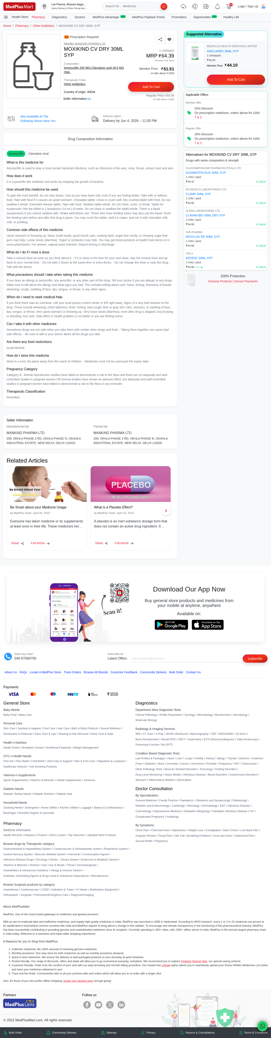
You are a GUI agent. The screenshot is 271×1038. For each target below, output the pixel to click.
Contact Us (193, 672)
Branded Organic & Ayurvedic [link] (36, 813)
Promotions (179, 17)
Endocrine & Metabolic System (99, 859)
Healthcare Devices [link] (15, 766)
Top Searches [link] (76, 835)
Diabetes (150, 763)
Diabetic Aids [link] (64, 794)
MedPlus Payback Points (148, 17)
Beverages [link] (9, 813)
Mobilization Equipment (104, 889)
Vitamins (244, 758)
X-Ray (159, 734)
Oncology (41, 859)
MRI (138, 734)
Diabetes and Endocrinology (152, 805)
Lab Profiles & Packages (150, 758)
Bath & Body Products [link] (85, 728)
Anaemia (257, 758)
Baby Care (25, 714)
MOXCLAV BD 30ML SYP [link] (203, 236)
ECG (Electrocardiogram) (219, 739)
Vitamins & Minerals (15, 865)
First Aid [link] (8, 761)
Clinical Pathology (146, 714)
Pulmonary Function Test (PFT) (154, 744)
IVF (252, 811)
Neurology (193, 805)
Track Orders (72, 672)
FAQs (23, 672)
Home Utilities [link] (49, 807)
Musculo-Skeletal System (50, 854)
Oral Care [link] (49, 728)
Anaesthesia (10, 889)
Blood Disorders (217, 774)
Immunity (172, 763)
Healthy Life (231, 17)
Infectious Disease (194, 774)
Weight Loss (195, 830)
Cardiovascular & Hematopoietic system (78, 849)
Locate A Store (45, 672)
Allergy (221, 758)
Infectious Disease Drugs (18, 859)
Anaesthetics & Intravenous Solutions (25, 870)
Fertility (199, 758)
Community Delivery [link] (64, 1032)
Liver (180, 758)
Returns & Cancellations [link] (200, 1032)
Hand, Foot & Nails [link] (102, 734)
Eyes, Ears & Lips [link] (45, 734)
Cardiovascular (30, 889)
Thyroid (231, 758)
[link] (19, 6)
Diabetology (239, 800)
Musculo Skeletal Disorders (181, 769)
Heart (170, 758)
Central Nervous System (18, 854)
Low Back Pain (249, 830)
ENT (222, 805)
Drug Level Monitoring (149, 774)
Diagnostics (60, 17)
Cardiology (178, 805)
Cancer (184, 763)
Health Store (15, 17)
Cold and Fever (160, 830)
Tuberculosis (249, 763)
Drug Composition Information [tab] (90, 139)
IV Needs (81, 889)
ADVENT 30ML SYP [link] (199, 258)
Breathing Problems (199, 835)
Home (7, 25)
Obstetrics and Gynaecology (213, 800)
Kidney (210, 758)
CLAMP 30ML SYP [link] (198, 194)
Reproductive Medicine (167, 811)
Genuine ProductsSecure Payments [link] (233, 281)
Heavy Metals (173, 774)
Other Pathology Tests (149, 769)
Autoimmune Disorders (243, 774)
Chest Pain (142, 830)
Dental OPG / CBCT (173, 739)
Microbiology (205, 714)
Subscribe (254, 658)
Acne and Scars (222, 835)
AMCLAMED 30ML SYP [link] (223, 51)
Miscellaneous (99, 876)
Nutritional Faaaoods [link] (58, 747)
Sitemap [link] (111, 1032)
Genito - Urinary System (64, 859)
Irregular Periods (146, 835)
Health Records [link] (12, 835)
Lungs (188, 758)
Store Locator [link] (57, 835)
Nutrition (35, 865)
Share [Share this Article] (17, 543)
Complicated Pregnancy (150, 816)
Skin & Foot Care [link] (85, 761)
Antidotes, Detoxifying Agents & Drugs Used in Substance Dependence (46, 876)
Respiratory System (116, 849)
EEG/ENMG (226, 734)
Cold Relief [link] (37, 761)
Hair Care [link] (63, 728)
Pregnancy (225, 763)
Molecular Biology (146, 720)
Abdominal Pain (244, 835)
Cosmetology (143, 811)
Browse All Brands (96, 672)
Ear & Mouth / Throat (62, 865)
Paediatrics (187, 800)
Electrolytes (184, 780)
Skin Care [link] (9, 728)
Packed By (101, 426)
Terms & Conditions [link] (256, 1032)
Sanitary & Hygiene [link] (29, 728)
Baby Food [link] (10, 714)
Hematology (240, 714)
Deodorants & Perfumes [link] (17, 734)
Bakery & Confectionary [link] (108, 807)
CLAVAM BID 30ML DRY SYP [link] (205, 215)
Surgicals (26, 895)
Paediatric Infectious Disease (229, 811)
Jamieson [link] (89, 780)
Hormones (74, 854)
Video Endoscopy (247, 739)
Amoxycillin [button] (16, 153)
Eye (44, 865)
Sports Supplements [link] (15, 780)
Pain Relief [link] (22, 761)
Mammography (199, 734)
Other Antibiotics (43, 25)
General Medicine (146, 800)
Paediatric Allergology (197, 811)
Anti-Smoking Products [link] (43, 766)
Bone (161, 763)
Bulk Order (176, 672)
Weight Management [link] (85, 747)
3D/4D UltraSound (177, 734)
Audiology (172, 816)
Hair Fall (179, 835)
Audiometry (194, 739)
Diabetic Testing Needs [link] (17, 794)
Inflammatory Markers (162, 780)
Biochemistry (223, 714)
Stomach (141, 780)
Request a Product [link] (36, 835)
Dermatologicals (86, 865)
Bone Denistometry (147, 739)
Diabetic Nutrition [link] (43, 794)
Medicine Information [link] (17, 830)
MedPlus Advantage (109, 17)
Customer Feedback (124, 672)
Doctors (80, 17)
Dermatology (209, 805)
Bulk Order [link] (15, 1032)
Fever (139, 763)
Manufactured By (18, 426)
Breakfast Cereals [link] (33, 747)
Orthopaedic (10, 895)
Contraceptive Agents (96, 854)
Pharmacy (38, 17)
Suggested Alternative (204, 34)
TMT (213, 734)
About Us (11, 672)
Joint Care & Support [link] (59, 761)
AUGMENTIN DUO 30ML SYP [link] (206, 172)
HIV (236, 763)
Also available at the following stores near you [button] (37, 119)
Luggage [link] (86, 807)
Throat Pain (165, 835)
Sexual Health (144, 841)
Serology (189, 714)
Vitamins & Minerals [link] (42, 780)
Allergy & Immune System (66, 870)
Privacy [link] (151, 1032)
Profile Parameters (170, 714)
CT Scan (148, 734)
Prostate (211, 763)
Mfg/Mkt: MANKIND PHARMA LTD (84, 43)
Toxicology (206, 769)
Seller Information (77, 98)
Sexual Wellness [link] (110, 728)
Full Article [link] (40, 543)
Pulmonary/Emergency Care (51, 895)
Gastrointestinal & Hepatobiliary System (27, 849)
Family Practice (168, 800)
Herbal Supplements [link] (69, 780)
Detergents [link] (32, 807)
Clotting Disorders (225, 769)
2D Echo (241, 734)
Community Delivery (153, 672)
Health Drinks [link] (11, 747)
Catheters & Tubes (62, 889)
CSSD (45, 889)
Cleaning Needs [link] (13, 807)
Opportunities (204, 17)
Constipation (213, 830)
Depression (179, 830)
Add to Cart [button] (151, 87)
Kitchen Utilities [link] (69, 807)
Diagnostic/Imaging (82, 895)
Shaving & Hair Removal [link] (73, 734)
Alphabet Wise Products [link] (101, 835)
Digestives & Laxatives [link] (111, 761)
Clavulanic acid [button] (38, 153)
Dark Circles (230, 830)
